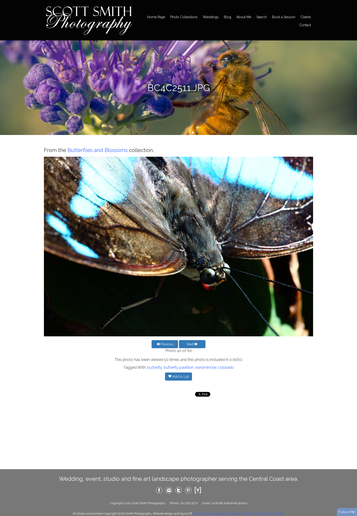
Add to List (178, 376)
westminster (205, 367)
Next (192, 344)
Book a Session (283, 17)
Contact (305, 25)
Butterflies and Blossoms (98, 150)
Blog (227, 17)
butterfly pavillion (179, 367)
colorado (226, 367)
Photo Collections (184, 17)
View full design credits (268, 513)
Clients (306, 17)
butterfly (154, 367)
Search (261, 17)
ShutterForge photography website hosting (222, 513)
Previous (165, 344)
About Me (243, 17)
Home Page (156, 17)
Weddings (211, 17)
